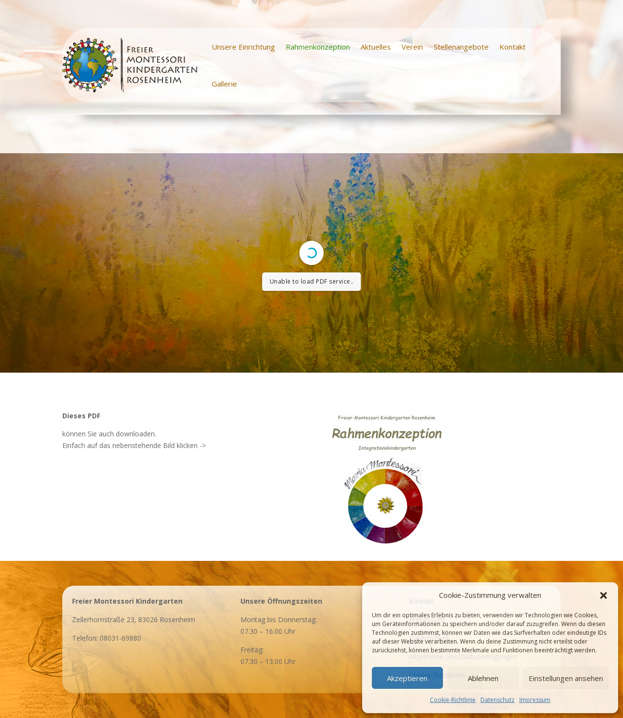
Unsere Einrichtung (243, 47)
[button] (603, 595)
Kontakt (512, 47)
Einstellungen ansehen (566, 678)
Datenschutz (497, 700)
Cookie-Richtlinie (453, 700)
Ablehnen (483, 678)
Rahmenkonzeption (318, 47)
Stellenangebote (461, 47)
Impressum (534, 700)
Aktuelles (376, 47)
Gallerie (224, 84)
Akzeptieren (407, 678)
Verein (412, 47)
